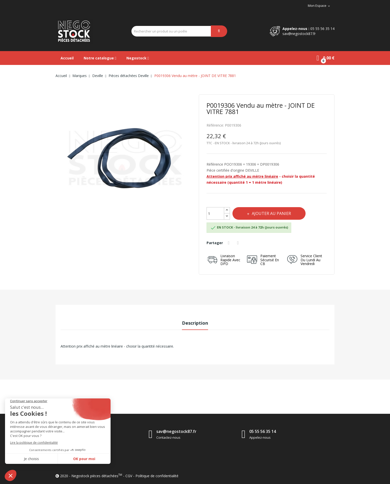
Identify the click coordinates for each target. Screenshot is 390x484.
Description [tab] (195, 323)
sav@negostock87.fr (299, 33)
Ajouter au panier (271, 213)
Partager (229, 243)
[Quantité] (215, 213)
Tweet (239, 243)
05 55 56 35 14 (322, 28)
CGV (128, 475)
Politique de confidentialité (156, 475)
